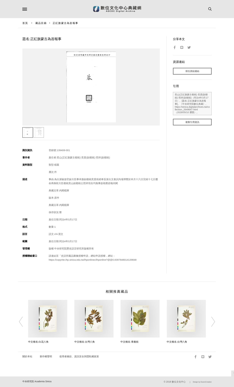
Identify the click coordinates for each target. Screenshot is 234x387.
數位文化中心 (179, 382)
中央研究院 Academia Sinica (37, 381)
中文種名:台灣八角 (84, 341)
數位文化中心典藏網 (117, 9)
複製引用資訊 (192, 122)
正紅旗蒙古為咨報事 (65, 23)
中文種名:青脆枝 (129, 341)
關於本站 (27, 356)
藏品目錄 (41, 23)
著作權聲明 (46, 356)
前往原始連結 (192, 71)
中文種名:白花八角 (38, 341)
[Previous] (24, 321)
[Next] (210, 321)
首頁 (25, 23)
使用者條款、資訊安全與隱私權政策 (79, 356)
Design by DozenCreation (202, 382)
